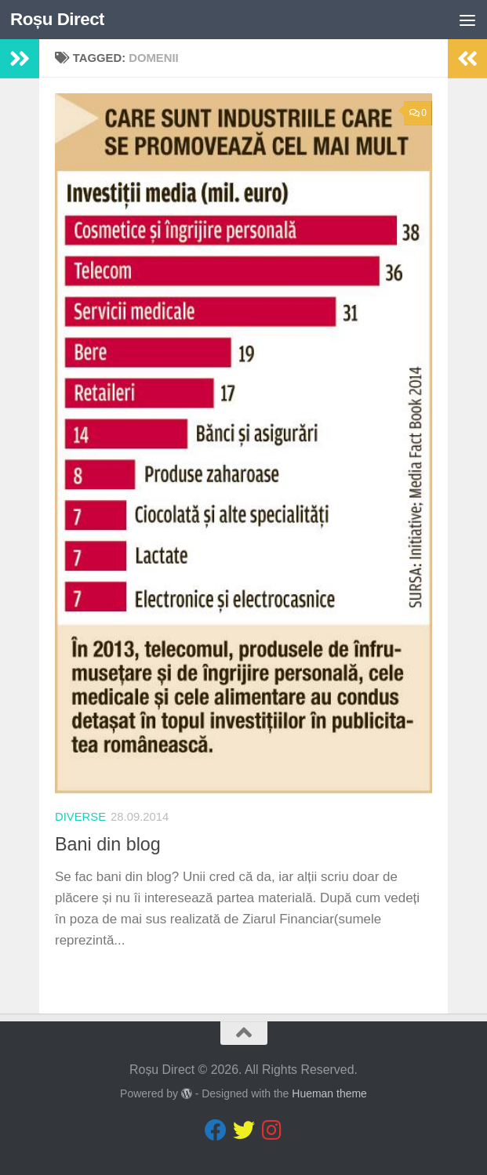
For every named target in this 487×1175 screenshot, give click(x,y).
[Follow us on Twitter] (244, 1130)
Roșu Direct (57, 19)
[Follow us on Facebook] (216, 1130)
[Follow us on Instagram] (272, 1130)
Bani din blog (108, 844)
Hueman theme (329, 1093)
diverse (80, 817)
